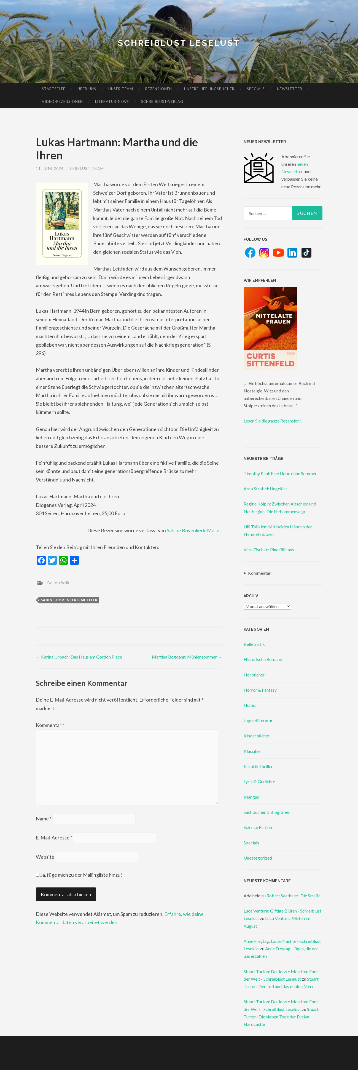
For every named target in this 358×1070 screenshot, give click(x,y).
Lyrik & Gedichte (259, 781)
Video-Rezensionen (62, 101)
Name (44, 818)
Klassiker (252, 751)
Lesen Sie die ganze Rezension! (272, 420)
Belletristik (58, 582)
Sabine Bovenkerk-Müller (194, 530)
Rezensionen (158, 89)
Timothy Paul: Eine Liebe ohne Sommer (280, 473)
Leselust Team (87, 168)
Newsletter (289, 89)
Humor (250, 705)
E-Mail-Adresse (54, 837)
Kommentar (50, 725)
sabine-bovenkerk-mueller (69, 600)
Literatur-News (112, 101)
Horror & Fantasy (260, 689)
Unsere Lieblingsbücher (209, 89)
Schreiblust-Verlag (162, 101)
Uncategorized (258, 857)
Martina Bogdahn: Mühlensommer (187, 656)
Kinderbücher (257, 735)
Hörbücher (254, 674)
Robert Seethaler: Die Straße (294, 895)
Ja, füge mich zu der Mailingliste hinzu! (79, 875)
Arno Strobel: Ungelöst (265, 488)
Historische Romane (263, 659)
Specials (256, 89)
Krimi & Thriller (258, 766)
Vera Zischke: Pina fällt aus (269, 549)
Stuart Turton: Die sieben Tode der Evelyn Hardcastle (281, 1017)
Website (45, 857)
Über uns (86, 89)
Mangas (251, 796)
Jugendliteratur (258, 720)
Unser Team (120, 89)
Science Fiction (258, 827)
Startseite (53, 89)
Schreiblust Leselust (179, 43)
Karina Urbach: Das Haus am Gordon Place (79, 656)
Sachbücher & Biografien (267, 812)
